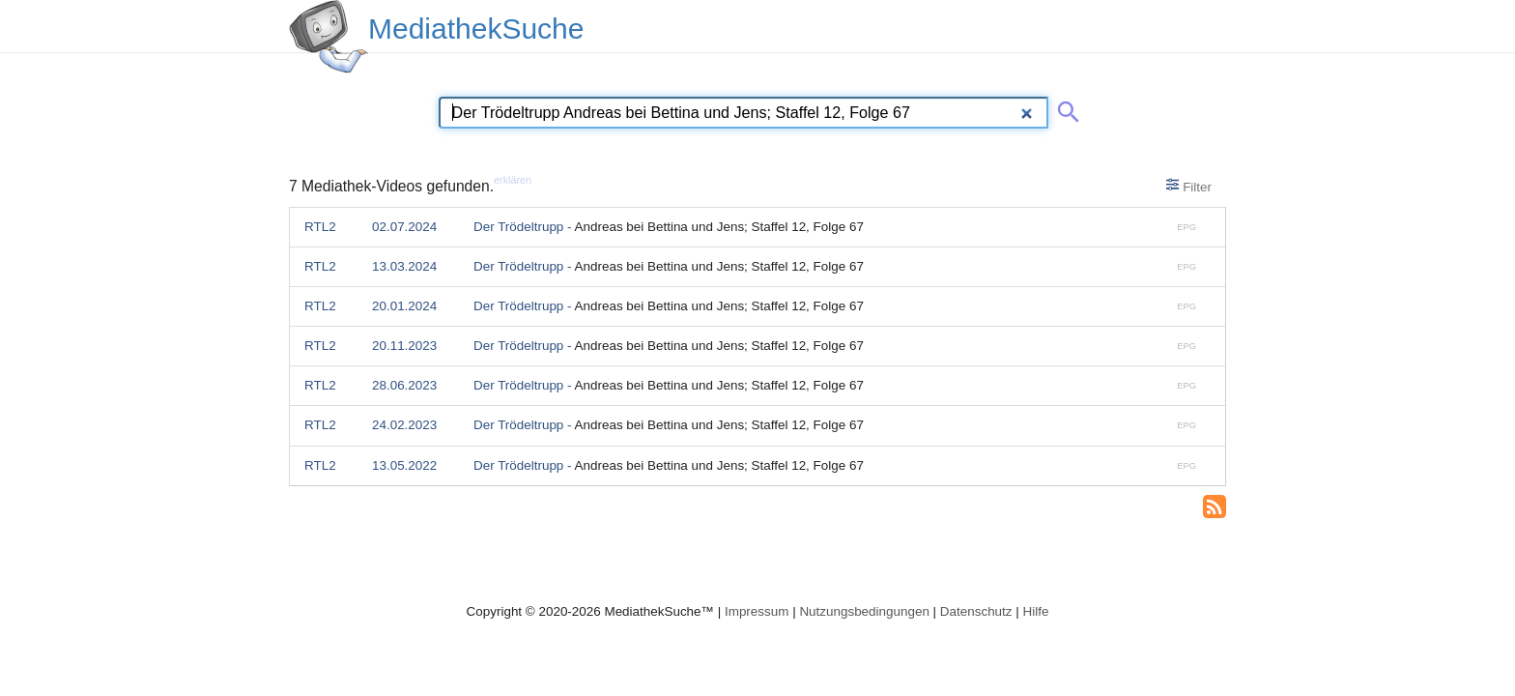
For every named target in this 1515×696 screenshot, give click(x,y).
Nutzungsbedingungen (864, 611)
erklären (512, 180)
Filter (1189, 185)
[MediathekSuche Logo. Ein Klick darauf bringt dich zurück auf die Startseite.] (328, 36)
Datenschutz (976, 611)
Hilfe (1036, 611)
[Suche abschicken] (1064, 108)
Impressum (756, 611)
